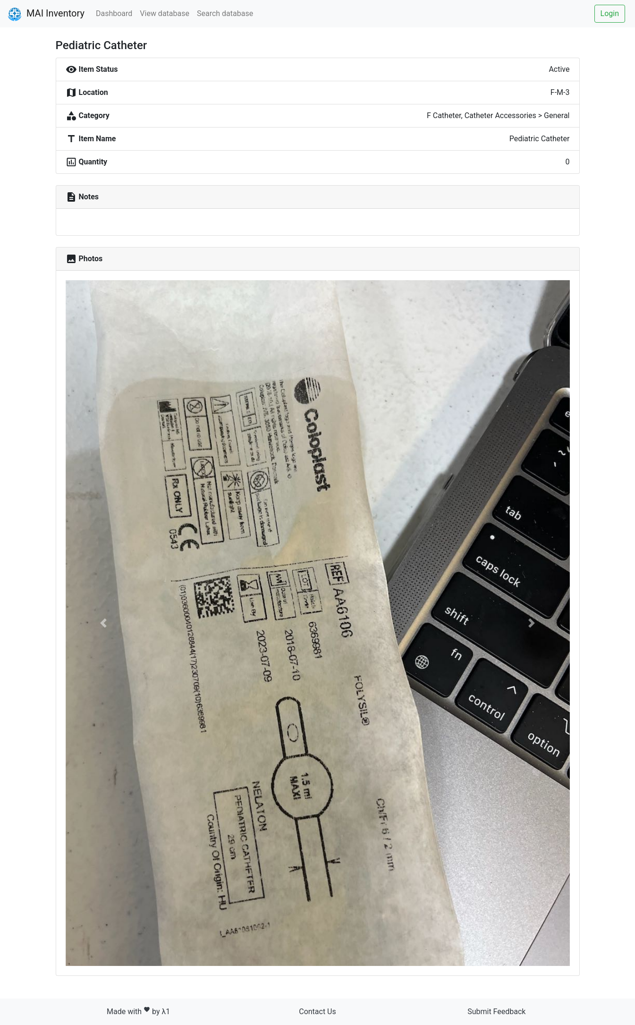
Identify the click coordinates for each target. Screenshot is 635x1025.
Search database (225, 13)
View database (164, 13)
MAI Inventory (46, 14)
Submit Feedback (496, 1011)
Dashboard (114, 13)
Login (610, 13)
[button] (103, 623)
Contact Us (317, 1011)
